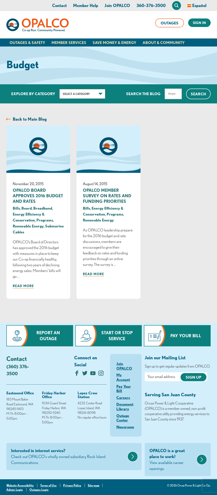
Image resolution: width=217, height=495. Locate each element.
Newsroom (125, 427)
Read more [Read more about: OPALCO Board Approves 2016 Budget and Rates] (23, 286)
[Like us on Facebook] (76, 374)
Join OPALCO (117, 5)
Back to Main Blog (30, 119)
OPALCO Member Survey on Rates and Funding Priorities (107, 196)
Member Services (68, 42)
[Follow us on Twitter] (85, 374)
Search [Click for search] (198, 94)
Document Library (124, 406)
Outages (169, 23)
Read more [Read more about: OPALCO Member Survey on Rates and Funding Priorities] (93, 274)
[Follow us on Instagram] (101, 374)
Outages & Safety (27, 42)
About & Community (164, 42)
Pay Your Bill (185, 335)
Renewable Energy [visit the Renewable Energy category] (28, 226)
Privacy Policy (72, 485)
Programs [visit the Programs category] (44, 220)
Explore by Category (33, 94)
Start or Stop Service (117, 335)
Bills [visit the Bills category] (16, 208)
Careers (123, 397)
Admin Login (14, 489)
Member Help (85, 5)
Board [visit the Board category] (26, 208)
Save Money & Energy (114, 42)
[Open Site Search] (176, 5)
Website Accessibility (20, 485)
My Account (123, 377)
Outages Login (39, 489)
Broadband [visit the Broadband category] (42, 208)
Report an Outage (48, 335)
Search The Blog (143, 94)
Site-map (93, 485)
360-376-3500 (151, 5)
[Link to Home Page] (37, 25)
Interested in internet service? (68, 456)
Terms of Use (48, 485)
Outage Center (122, 417)
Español (199, 5)
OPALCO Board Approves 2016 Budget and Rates (38, 196)
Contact (59, 5)
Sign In (199, 23)
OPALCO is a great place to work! (172, 459)
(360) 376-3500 (17, 370)
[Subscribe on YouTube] (93, 374)
